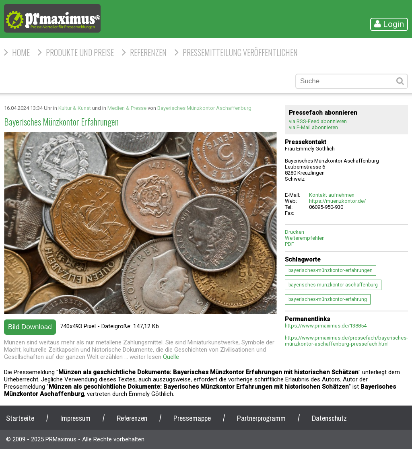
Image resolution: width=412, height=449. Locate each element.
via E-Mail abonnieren (313, 127)
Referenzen (148, 52)
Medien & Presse (126, 108)
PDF (289, 244)
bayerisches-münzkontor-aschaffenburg (333, 285)
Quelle (171, 356)
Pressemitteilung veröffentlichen (240, 52)
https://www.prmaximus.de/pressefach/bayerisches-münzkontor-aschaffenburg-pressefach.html (346, 341)
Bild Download (30, 327)
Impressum (75, 418)
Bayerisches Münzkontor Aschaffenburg (204, 108)
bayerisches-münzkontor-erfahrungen (330, 270)
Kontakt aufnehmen (331, 195)
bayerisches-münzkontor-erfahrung (327, 299)
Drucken (294, 232)
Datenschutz (329, 418)
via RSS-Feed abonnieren (318, 121)
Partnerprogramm (261, 418)
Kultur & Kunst (74, 108)
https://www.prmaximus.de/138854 (326, 326)
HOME (21, 52)
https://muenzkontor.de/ (337, 201)
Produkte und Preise (80, 52)
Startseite (20, 418)
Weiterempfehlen (305, 238)
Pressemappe (192, 418)
